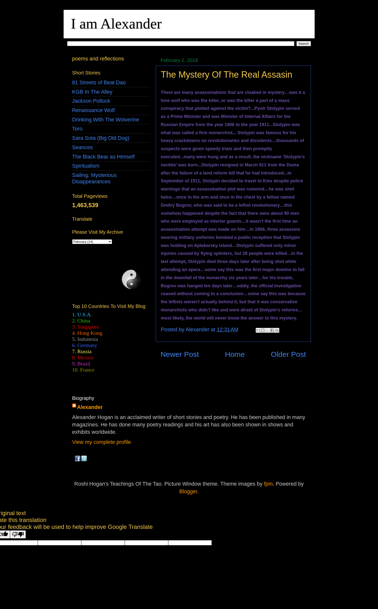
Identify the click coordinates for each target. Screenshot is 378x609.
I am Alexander (116, 23)
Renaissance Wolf (93, 110)
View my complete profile (101, 442)
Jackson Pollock (91, 101)
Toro (77, 129)
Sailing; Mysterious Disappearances (94, 178)
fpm (268, 484)
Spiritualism (86, 166)
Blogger (188, 491)
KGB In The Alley (92, 92)
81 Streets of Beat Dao (99, 82)
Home (235, 354)
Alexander (90, 407)
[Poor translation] (18, 534)
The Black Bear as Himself (103, 157)
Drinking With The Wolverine (105, 119)
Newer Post (180, 354)
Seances (82, 147)
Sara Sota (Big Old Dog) (100, 138)
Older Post (288, 354)
